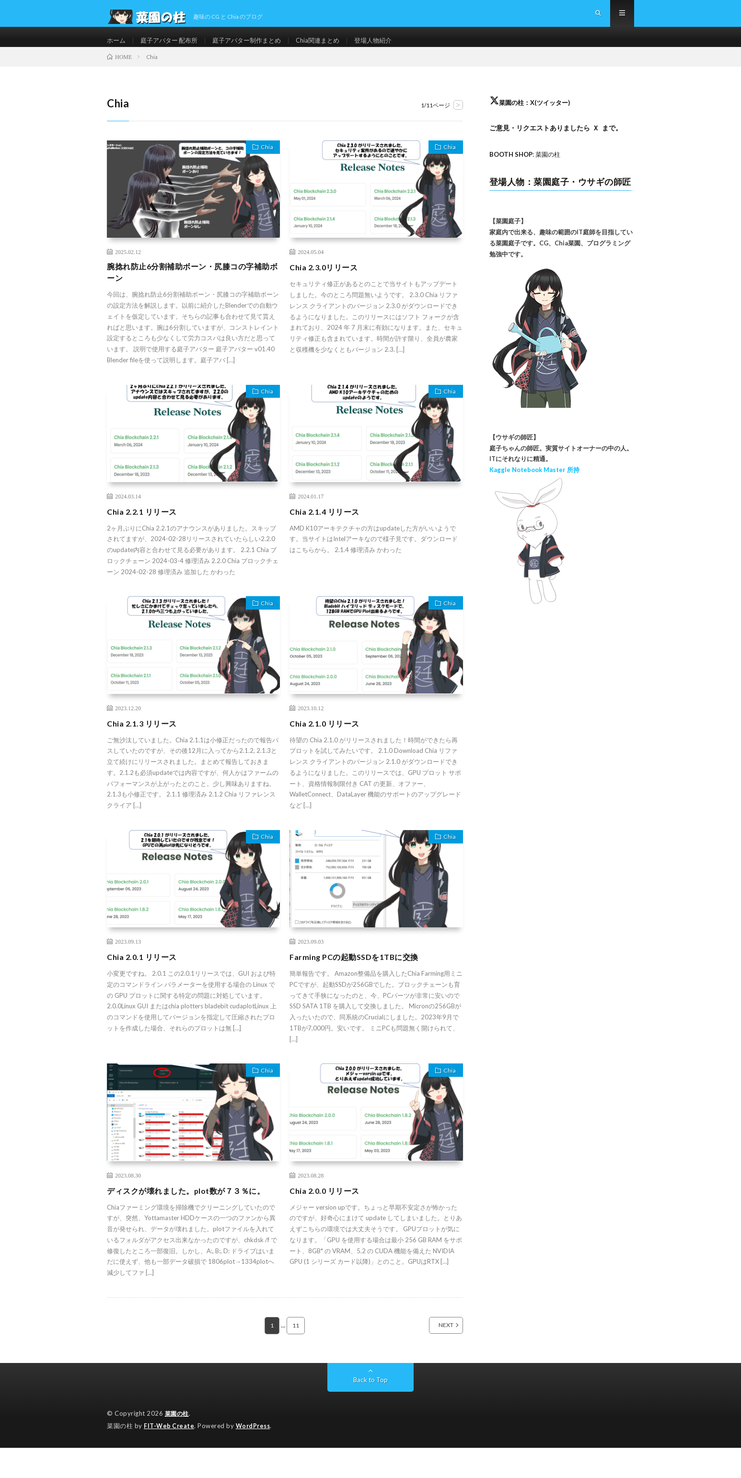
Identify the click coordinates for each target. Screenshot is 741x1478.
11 (296, 1356)
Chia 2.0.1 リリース (145, 974)
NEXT (435, 1356)
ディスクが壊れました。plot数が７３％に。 (186, 1214)
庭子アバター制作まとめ (255, 48)
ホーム (117, 48)
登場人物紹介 (389, 48)
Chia (264, 164)
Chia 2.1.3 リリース (145, 741)
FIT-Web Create (170, 1456)
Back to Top (371, 1411)
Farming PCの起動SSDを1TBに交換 (360, 974)
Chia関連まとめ (330, 48)
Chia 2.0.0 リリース (327, 1208)
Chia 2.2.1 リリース (145, 529)
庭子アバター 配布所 (173, 48)
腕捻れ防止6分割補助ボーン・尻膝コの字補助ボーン (189, 288)
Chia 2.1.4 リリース (327, 529)
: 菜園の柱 (527, 169)
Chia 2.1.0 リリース (327, 741)
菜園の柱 (178, 1444)
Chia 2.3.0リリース (326, 282)
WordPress (255, 1456)
